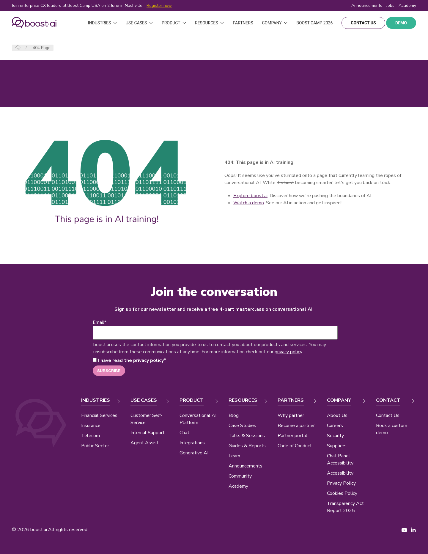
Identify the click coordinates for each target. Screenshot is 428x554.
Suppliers (337, 445)
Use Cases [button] (139, 23)
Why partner (291, 415)
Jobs (390, 5)
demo (401, 23)
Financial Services (99, 415)
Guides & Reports (247, 445)
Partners (243, 23)
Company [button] (274, 23)
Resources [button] (209, 23)
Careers (335, 425)
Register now (159, 5)
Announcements (366, 5)
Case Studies (242, 425)
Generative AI (194, 453)
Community (240, 476)
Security (335, 435)
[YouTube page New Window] (404, 529)
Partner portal (292, 435)
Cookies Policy (342, 493)
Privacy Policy (341, 483)
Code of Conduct (295, 445)
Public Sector (95, 445)
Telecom (90, 435)
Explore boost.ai (250, 195)
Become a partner (296, 425)
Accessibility (340, 473)
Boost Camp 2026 (314, 23)
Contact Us (387, 415)
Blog (234, 415)
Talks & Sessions (247, 435)
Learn (234, 456)
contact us (363, 23)
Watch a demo (248, 203)
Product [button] (174, 23)
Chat (184, 432)
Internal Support (147, 432)
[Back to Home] (34, 23)
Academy (238, 486)
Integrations (192, 443)
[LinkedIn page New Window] (413, 529)
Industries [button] (102, 23)
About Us (337, 415)
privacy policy (288, 352)
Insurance (90, 425)
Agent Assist (144, 443)
